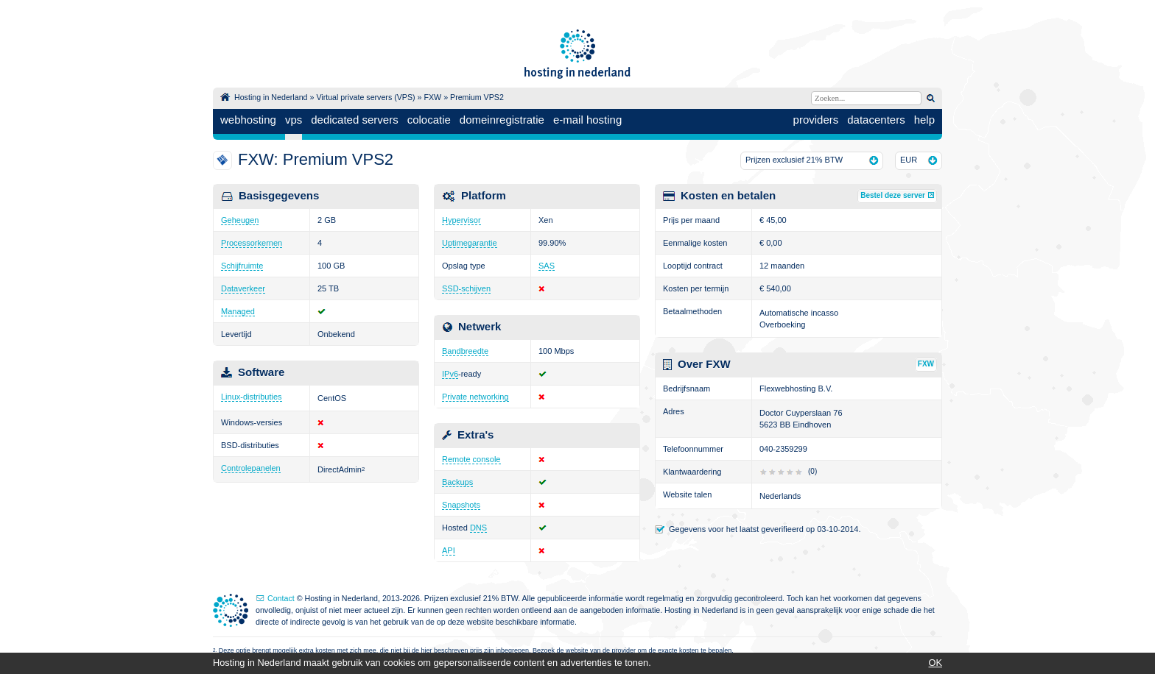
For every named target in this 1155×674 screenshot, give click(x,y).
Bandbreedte (465, 351)
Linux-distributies (251, 396)
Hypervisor (461, 220)
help (924, 119)
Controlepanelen (251, 468)
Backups (457, 482)
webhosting (248, 119)
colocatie (429, 119)
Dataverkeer (243, 288)
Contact (281, 598)
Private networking (475, 396)
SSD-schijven (466, 288)
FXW (432, 97)
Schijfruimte (242, 265)
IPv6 (450, 373)
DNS (478, 527)
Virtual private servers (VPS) (365, 97)
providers (816, 119)
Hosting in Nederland (271, 97)
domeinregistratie (502, 119)
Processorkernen (251, 242)
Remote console (471, 459)
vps (293, 119)
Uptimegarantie (469, 242)
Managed (238, 311)
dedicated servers (354, 119)
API (448, 550)
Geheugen (240, 220)
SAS (546, 265)
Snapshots (461, 504)
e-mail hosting (587, 119)
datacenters (876, 119)
